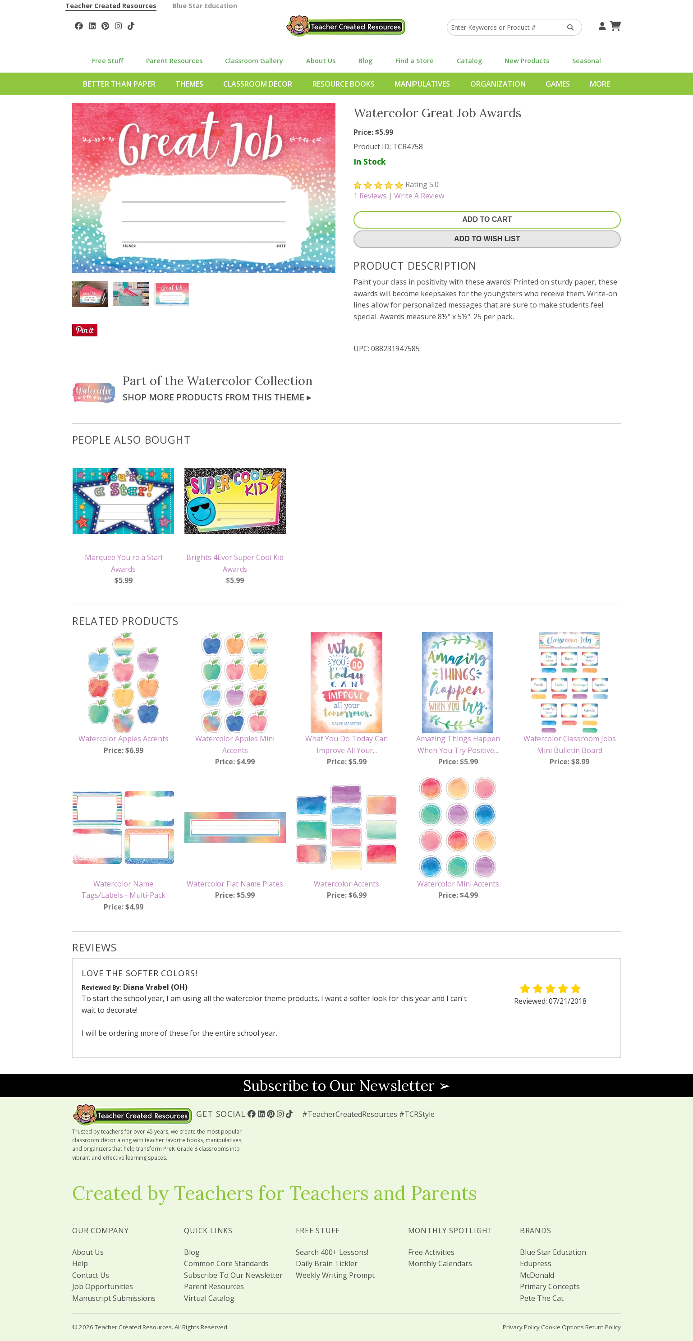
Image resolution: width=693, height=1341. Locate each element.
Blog (365, 60)
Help (80, 1263)
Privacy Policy (521, 1327)
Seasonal (586, 60)
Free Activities (431, 1252)
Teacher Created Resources (110, 5)
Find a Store (414, 60)
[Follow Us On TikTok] (131, 25)
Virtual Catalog (209, 1298)
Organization (498, 84)
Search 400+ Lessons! (332, 1252)
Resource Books (343, 84)
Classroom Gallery (254, 60)
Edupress (535, 1263)
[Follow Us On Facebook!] (79, 25)
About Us (320, 60)
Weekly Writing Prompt (335, 1275)
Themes (189, 84)
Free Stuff (107, 60)
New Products (527, 60)
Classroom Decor (257, 84)
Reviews (369, 196)
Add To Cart (487, 219)
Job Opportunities (102, 1286)
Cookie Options (562, 1327)
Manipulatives (422, 84)
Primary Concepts (550, 1286)
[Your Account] (601, 25)
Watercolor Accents (346, 884)
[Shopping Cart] (614, 25)
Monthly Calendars (440, 1263)
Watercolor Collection (250, 380)
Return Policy (603, 1327)
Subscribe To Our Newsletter (233, 1275)
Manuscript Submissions (114, 1298)
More (600, 84)
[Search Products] (567, 27)
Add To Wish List (487, 239)
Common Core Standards (226, 1263)
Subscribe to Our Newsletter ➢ (346, 1085)
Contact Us (90, 1275)
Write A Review (419, 196)
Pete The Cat (542, 1298)
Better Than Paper (119, 84)
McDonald (537, 1275)
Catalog (469, 60)
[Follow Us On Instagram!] (118, 25)
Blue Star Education (205, 5)
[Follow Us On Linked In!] (92, 25)
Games (558, 84)
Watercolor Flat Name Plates (235, 884)
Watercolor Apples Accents (123, 739)
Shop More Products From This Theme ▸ (217, 397)
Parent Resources (174, 60)
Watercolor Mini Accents (458, 884)
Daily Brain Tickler (327, 1263)
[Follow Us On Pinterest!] (105, 25)
